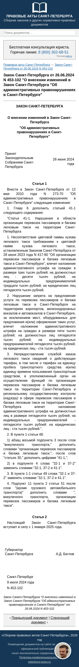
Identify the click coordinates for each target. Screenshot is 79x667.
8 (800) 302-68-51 (53, 52)
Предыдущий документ (30, 618)
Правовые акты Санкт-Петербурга (26, 64)
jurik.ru (69, 56)
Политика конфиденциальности (39, 657)
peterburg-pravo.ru (39, 661)
